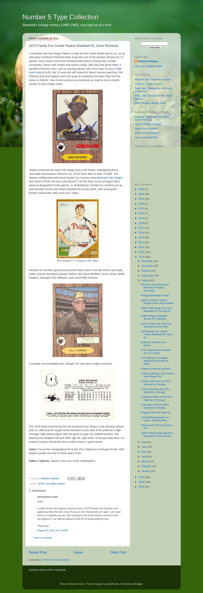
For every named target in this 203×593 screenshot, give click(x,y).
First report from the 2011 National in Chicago (155, 406)
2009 (141, 482)
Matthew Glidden (148, 61)
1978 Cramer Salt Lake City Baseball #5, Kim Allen (156, 325)
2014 (141, 242)
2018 (141, 223)
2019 (141, 218)
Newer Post (38, 552)
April (144, 456)
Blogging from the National (155, 412)
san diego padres (55, 483)
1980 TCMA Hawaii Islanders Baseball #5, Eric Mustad (157, 434)
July (144, 442)
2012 (141, 252)
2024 (141, 194)
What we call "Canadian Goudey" (153, 79)
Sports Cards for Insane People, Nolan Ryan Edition (157, 301)
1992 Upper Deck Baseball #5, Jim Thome (155, 351)
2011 (141, 256)
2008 (141, 486)
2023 (141, 198)
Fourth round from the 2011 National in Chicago (156, 383)
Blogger (138, 584)
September (148, 275)
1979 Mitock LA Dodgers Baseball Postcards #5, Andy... (155, 360)
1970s (41, 483)
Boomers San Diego (109, 177)
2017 (141, 227)
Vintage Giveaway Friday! (155, 295)
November (148, 265)
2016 (141, 232)
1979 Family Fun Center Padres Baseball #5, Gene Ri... (157, 334)
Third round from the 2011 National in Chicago (155, 390)
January (146, 471)
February (147, 466)
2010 (141, 477)
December (148, 261)
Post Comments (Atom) (57, 559)
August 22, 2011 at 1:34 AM (52, 530)
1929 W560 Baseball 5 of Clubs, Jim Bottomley (155, 419)
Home (78, 552)
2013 (141, 247)
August (146, 280)
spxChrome (112, 584)
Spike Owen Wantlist (146, 128)
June (145, 446)
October (146, 270)
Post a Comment (43, 537)
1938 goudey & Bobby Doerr (150, 103)
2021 (141, 208)
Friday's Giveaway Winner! (155, 368)
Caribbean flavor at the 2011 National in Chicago (156, 398)
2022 (141, 203)
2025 (141, 189)
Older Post (118, 552)
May (144, 451)
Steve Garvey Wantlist (147, 133)
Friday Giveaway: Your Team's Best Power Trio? (157, 375)
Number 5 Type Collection (60, 17)
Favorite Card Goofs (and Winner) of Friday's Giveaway (155, 287)
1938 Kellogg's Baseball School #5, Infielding (154, 317)
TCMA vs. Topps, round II (149, 84)
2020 (141, 213)
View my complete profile (148, 66)
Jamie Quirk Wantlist (146, 137)
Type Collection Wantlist (148, 124)
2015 (141, 237)
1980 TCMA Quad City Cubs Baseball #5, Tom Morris (156, 309)
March (145, 461)
